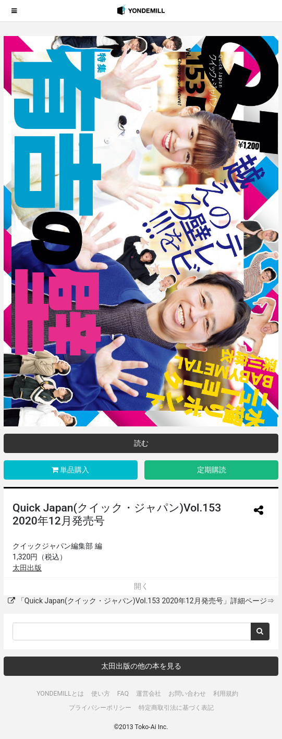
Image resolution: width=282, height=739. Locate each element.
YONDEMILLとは (60, 693)
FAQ (123, 693)
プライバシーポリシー (100, 707)
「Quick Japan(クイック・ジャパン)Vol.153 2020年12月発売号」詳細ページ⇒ (141, 601)
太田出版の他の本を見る (141, 666)
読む (141, 443)
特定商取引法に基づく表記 (176, 707)
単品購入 (70, 470)
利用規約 (225, 693)
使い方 (100, 693)
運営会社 (148, 693)
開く (141, 586)
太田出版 (27, 568)
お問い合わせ (187, 693)
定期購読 (211, 470)
